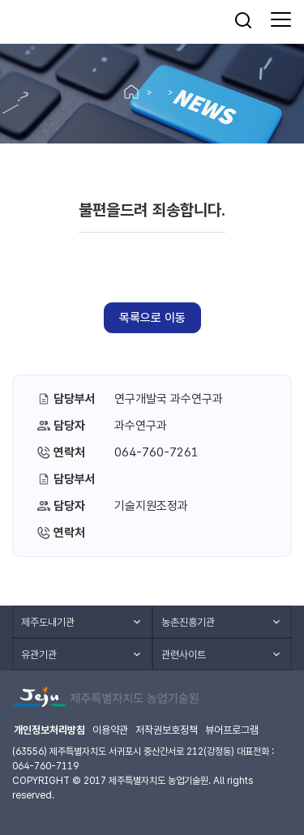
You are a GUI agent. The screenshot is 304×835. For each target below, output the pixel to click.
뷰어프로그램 (232, 730)
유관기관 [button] (39, 655)
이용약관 (110, 730)
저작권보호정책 (166, 730)
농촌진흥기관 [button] (188, 622)
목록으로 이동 (152, 317)
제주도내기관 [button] (48, 622)
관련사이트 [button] (183, 655)
